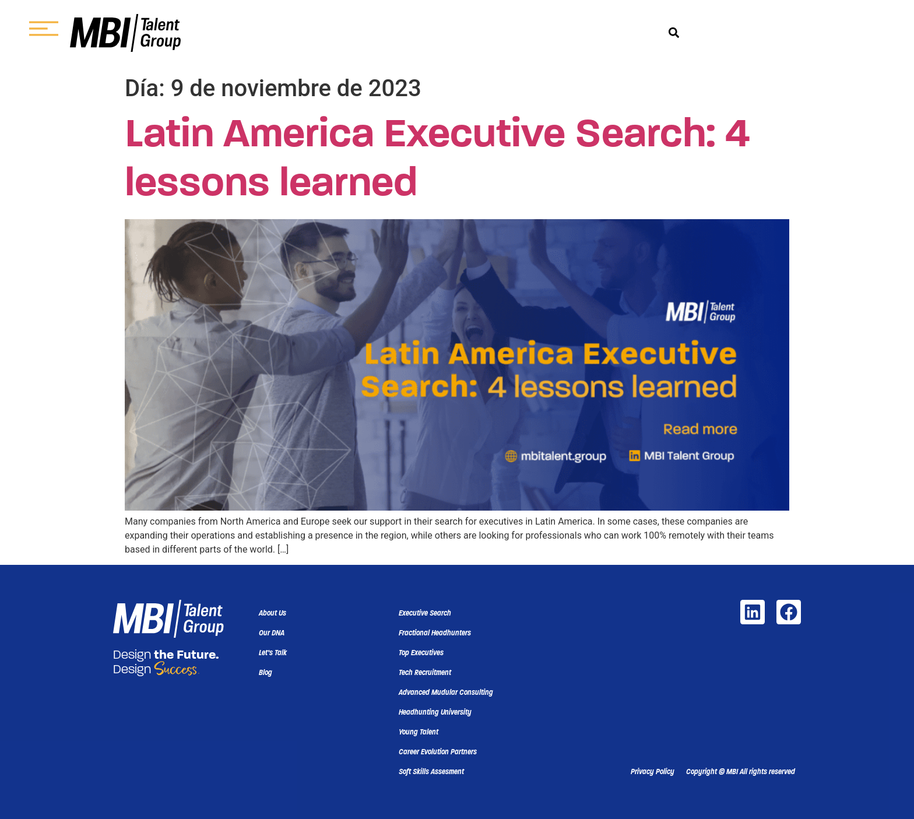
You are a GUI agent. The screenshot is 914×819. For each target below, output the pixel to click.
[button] (674, 33)
